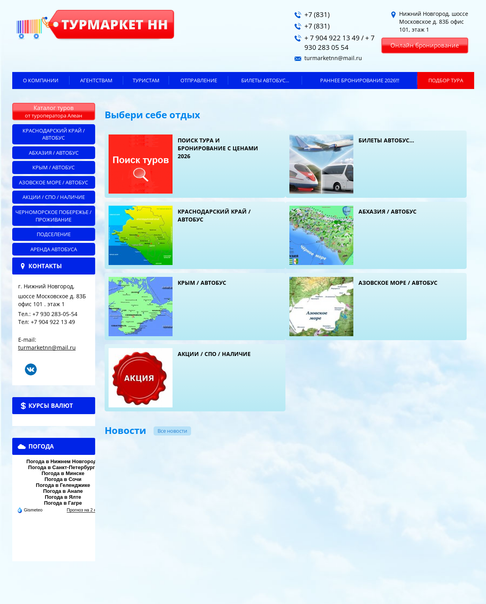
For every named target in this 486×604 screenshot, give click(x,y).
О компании (40, 80)
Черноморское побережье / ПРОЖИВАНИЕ (53, 215)
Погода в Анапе (63, 491)
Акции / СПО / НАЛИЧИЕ (54, 197)
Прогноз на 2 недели (87, 509)
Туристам (146, 80)
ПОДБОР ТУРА (445, 80)
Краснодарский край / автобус (54, 134)
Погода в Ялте (63, 497)
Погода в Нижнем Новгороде (62, 461)
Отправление (198, 80)
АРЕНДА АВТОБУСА (53, 249)
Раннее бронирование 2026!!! (359, 80)
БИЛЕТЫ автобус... (265, 80)
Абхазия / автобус (54, 152)
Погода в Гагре (63, 503)
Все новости (172, 430)
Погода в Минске (62, 473)
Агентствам (96, 80)
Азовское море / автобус (53, 182)
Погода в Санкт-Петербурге (63, 467)
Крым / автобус (53, 167)
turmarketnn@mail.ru (47, 347)
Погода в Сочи (63, 479)
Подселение (54, 234)
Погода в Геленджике (63, 485)
